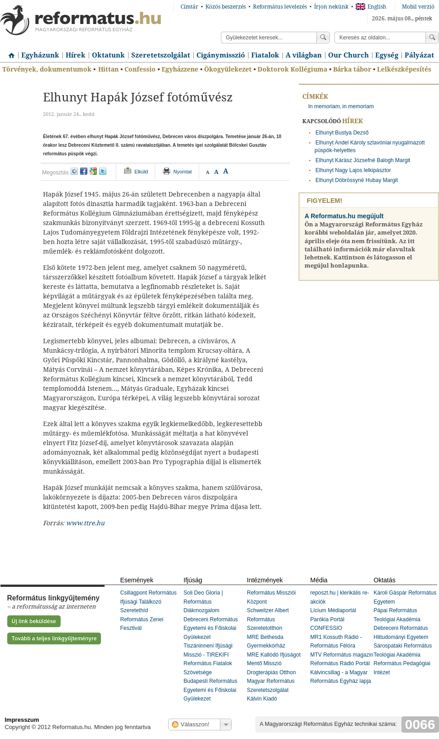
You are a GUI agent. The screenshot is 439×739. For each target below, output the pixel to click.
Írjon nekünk (331, 7)
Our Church (348, 55)
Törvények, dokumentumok (46, 69)
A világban (304, 55)
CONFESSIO (326, 628)
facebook (83, 171)
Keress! (432, 37)
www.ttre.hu (85, 523)
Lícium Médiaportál (333, 610)
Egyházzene (180, 69)
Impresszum (22, 719)
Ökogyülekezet (228, 69)
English (371, 7)
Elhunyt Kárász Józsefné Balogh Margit (362, 160)
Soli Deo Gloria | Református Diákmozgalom (203, 602)
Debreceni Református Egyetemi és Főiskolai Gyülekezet (211, 628)
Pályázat (419, 55)
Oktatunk (108, 55)
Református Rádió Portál (340, 663)
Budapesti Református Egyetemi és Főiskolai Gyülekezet (211, 690)
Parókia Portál (327, 619)
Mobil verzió (418, 7)
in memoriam (358, 106)
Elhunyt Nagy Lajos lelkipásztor (353, 170)
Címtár (189, 7)
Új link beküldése (34, 621)
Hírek (76, 55)
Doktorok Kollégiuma (292, 69)
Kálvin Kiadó (262, 699)
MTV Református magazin (341, 655)
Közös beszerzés (225, 7)
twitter (102, 171)
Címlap (9, 52)
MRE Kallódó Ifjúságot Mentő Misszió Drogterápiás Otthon (274, 664)
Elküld (141, 171)
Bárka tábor (352, 69)
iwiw (74, 171)
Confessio (140, 69)
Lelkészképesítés (404, 69)
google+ (93, 171)
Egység (386, 55)
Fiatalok (265, 55)
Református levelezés (280, 7)
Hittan (108, 69)
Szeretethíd (134, 610)
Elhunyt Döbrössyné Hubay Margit (356, 180)
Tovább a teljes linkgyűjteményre (54, 638)
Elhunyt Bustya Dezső (341, 133)
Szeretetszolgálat (160, 55)
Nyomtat (182, 171)
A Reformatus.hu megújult (344, 216)
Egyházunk (40, 55)
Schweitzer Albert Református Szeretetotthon (268, 619)
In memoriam (324, 106)
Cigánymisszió (220, 55)
